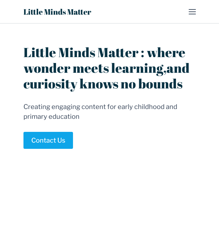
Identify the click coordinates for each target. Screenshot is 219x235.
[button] (192, 12)
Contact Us (48, 140)
